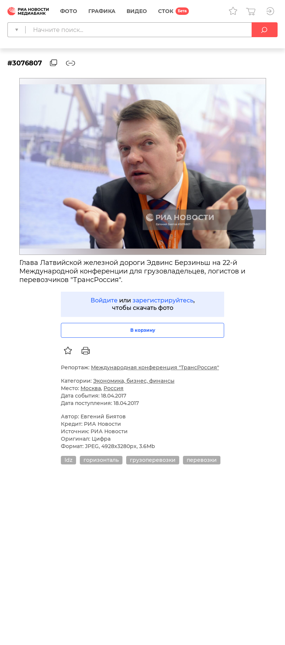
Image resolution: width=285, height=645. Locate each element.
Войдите (104, 300)
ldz (68, 460)
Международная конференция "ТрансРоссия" (155, 367)
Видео (137, 11)
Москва (91, 388)
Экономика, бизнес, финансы (133, 380)
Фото (68, 11)
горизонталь (101, 460)
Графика (101, 11)
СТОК (165, 11)
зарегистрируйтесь (162, 300)
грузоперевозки (153, 460)
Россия (114, 388)
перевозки (202, 460)
